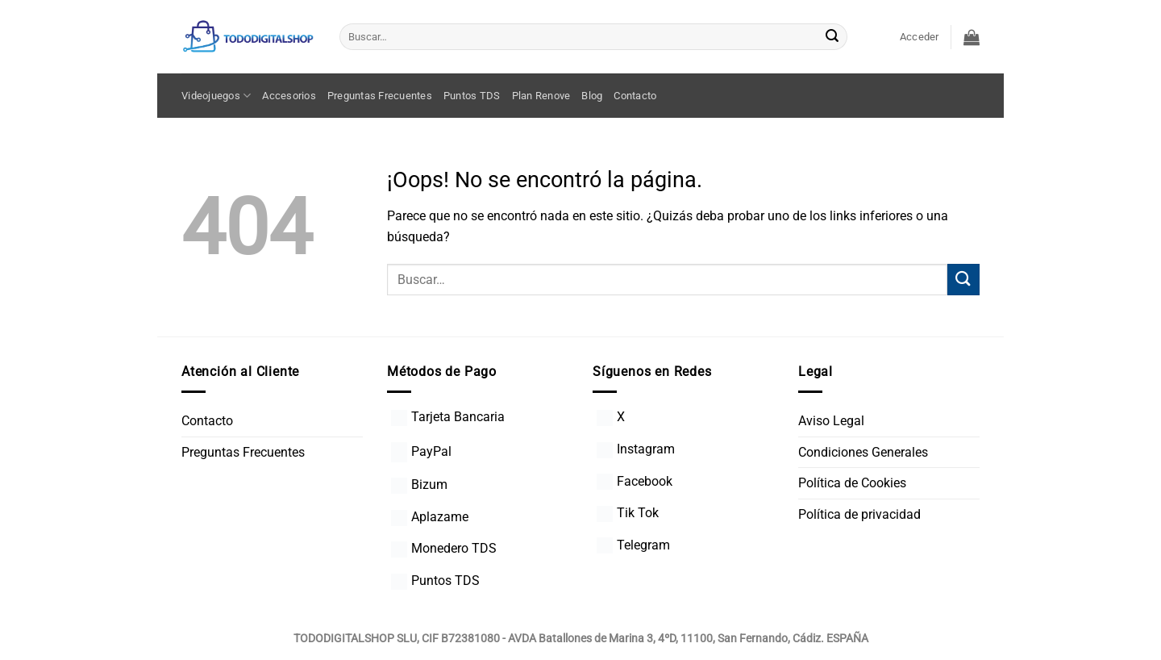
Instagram (636, 449)
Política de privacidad (859, 514)
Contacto (635, 96)
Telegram (633, 545)
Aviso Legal (831, 420)
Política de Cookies (852, 483)
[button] (919, 37)
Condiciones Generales (863, 452)
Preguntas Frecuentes (379, 96)
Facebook (634, 481)
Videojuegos (216, 95)
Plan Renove (541, 96)
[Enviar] (832, 37)
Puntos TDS (472, 96)
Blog (591, 96)
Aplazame (429, 516)
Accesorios (289, 96)
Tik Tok (628, 512)
